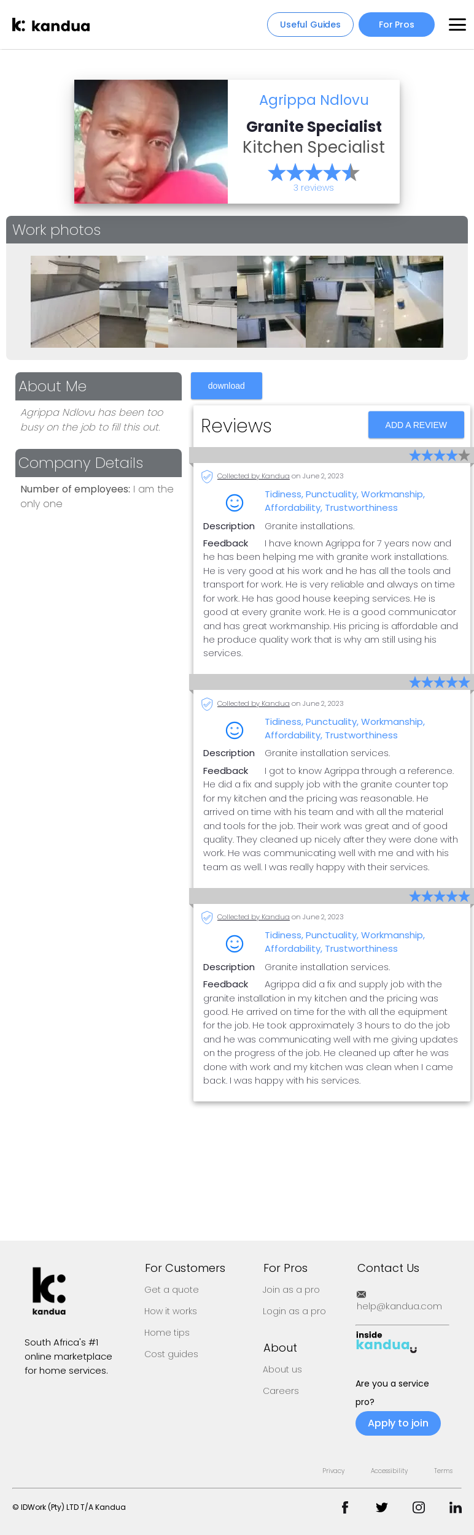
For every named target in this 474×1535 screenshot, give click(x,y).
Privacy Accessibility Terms (387, 1471)
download (226, 402)
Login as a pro (294, 1311)
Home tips (167, 1332)
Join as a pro (291, 1290)
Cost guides (171, 1354)
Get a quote (171, 1290)
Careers (281, 1391)
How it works (170, 1311)
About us (282, 1369)
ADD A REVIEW (418, 436)
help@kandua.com (399, 1301)
